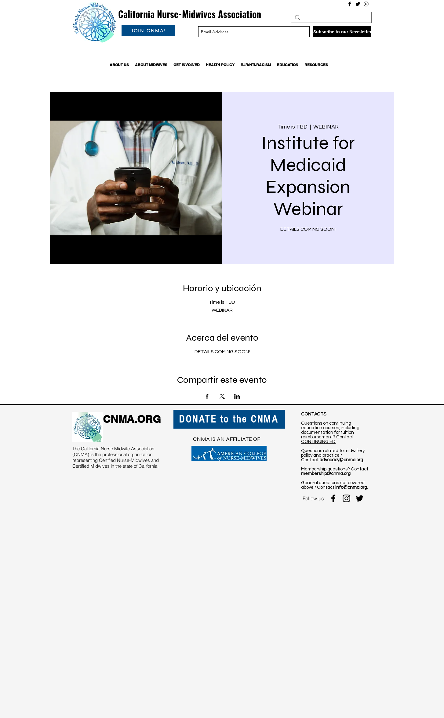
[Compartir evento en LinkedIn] (237, 396)
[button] (119, 65)
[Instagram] (366, 4)
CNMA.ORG (132, 419)
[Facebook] (350, 4)
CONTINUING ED (318, 441)
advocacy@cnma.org (341, 460)
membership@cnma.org (326, 473)
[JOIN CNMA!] (148, 30)
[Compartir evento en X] (222, 396)
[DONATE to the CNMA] (229, 419)
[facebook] (333, 498)
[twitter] (360, 498)
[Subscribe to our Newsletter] (342, 31)
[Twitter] (358, 4)
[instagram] (346, 498)
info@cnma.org (351, 487)
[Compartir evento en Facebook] (207, 396)
